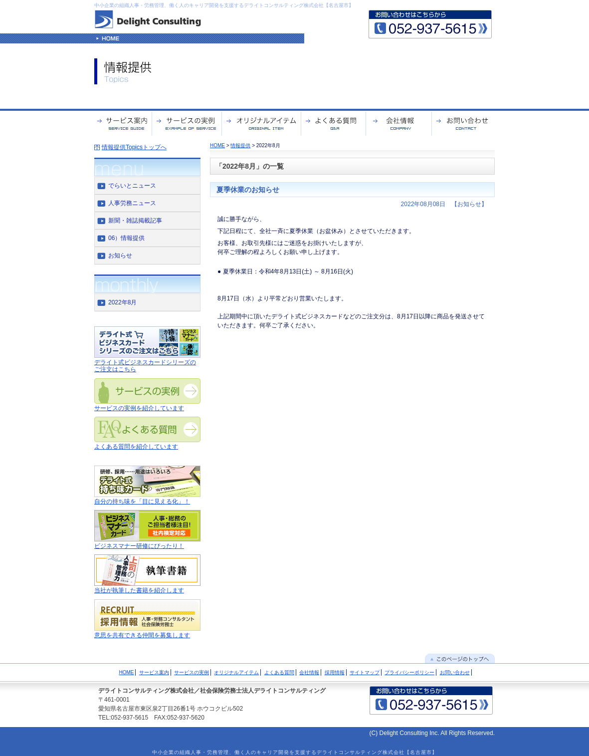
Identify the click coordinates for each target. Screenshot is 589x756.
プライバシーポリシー (409, 672)
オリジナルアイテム (236, 672)
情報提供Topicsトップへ (134, 147)
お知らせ (120, 255)
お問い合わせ (455, 672)
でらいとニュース (132, 185)
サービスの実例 (191, 672)
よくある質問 (279, 672)
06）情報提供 (126, 238)
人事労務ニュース (132, 203)
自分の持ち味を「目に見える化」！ (142, 501)
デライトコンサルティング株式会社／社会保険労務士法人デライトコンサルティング (212, 690)
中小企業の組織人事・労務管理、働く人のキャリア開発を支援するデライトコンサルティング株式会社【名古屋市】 (224, 5)
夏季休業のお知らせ (247, 190)
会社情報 (309, 672)
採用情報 (335, 672)
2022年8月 (122, 302)
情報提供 (240, 145)
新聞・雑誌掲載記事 (135, 220)
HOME (217, 145)
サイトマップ (365, 672)
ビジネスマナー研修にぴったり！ (139, 545)
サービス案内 (154, 672)
